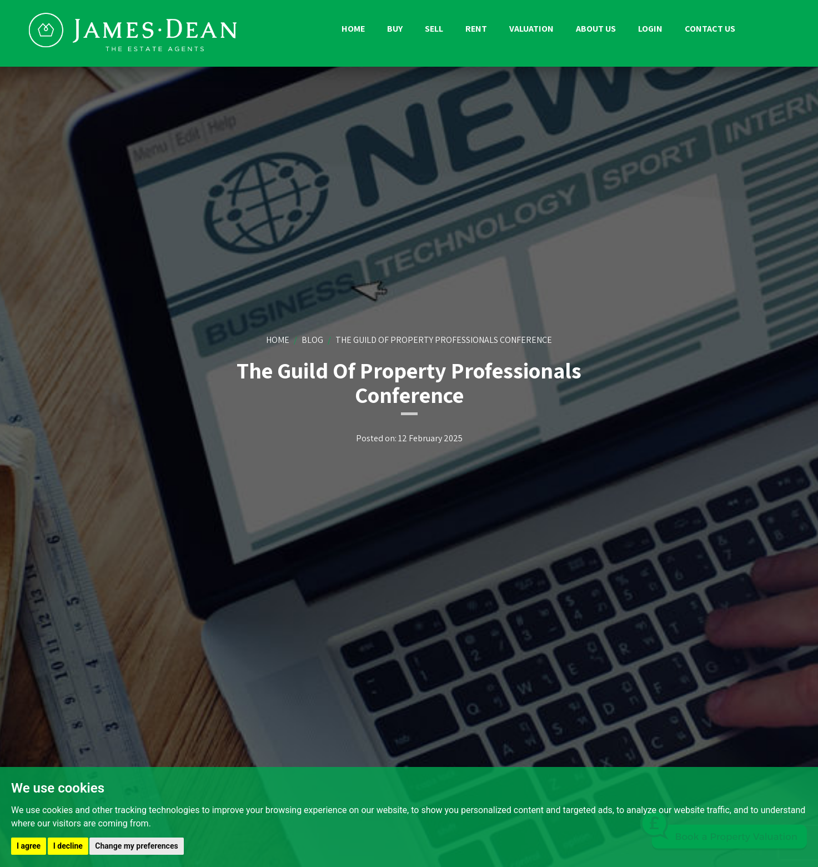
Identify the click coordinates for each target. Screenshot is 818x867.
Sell (434, 28)
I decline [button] (68, 845)
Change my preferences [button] (136, 845)
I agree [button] (29, 845)
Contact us (710, 28)
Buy (395, 28)
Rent (476, 28)
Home (353, 28)
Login (650, 28)
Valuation (531, 28)
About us (596, 28)
